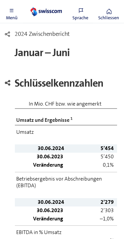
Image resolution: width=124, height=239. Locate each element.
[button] (11, 11)
